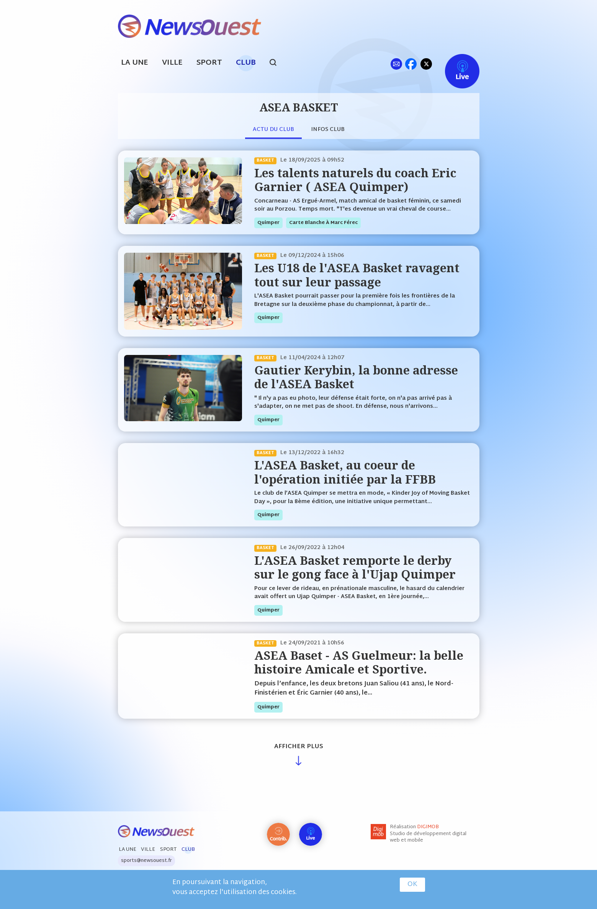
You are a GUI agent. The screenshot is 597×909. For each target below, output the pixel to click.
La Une (134, 63)
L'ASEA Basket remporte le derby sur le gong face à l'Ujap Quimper (355, 567)
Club (246, 63)
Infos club (328, 129)
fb (411, 63)
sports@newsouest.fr (146, 860)
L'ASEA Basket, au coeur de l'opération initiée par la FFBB (345, 472)
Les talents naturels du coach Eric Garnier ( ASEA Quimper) (355, 180)
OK (412, 884)
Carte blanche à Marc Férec (323, 222)
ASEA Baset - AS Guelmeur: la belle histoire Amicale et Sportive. (358, 662)
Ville (172, 63)
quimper (268, 222)
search (277, 63)
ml (396, 63)
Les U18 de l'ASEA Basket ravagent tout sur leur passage (357, 274)
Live (454, 63)
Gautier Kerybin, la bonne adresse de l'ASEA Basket (356, 377)
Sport (209, 63)
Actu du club (273, 129)
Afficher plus (298, 746)
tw (426, 63)
